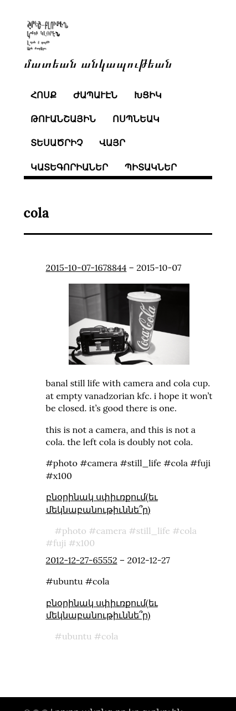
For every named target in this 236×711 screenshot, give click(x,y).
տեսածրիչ (56, 142)
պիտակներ (151, 167)
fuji (59, 542)
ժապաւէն (95, 94)
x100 (85, 542)
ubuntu (77, 636)
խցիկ (148, 94)
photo (74, 530)
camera (111, 530)
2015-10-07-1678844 (86, 267)
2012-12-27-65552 (81, 560)
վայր (112, 142)
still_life (153, 530)
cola (188, 530)
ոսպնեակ (136, 118)
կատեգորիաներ (69, 167)
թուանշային (63, 118)
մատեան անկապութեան (98, 62)
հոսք (43, 94)
